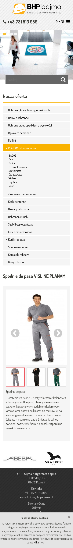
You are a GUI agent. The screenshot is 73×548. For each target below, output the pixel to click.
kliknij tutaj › (40, 542)
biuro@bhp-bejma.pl (41, 497)
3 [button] (11, 34)
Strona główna (36, 503)
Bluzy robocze (16, 262)
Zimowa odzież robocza (22, 194)
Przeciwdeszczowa (18, 167)
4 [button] (15, 34)
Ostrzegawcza (15, 174)
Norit (11, 185)
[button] (7, 117)
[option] (36, 53)
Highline (13, 182)
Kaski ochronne (17, 202)
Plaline (12, 163)
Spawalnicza (15, 170)
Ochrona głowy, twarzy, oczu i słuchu (29, 110)
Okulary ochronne (18, 209)
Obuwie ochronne (18, 118)
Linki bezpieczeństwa (20, 232)
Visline (12, 178)
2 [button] (8, 34)
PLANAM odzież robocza (22, 148)
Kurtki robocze (16, 239)
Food (11, 159)
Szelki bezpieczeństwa (21, 224)
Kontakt (36, 512)
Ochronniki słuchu (18, 217)
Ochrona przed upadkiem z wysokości (30, 125)
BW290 (12, 155)
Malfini (12, 140)
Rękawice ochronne (19, 133)
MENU (63, 21)
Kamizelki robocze (18, 255)
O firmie (36, 508)
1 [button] (4, 34)
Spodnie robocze (17, 247)
